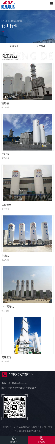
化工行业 (41, 46)
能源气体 (14, 46)
